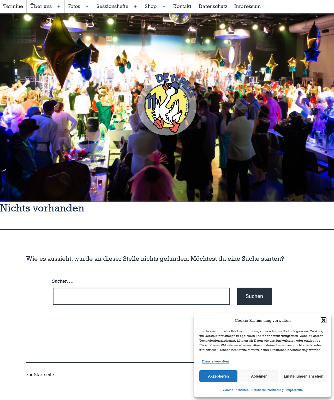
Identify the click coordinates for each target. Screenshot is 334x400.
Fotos (74, 6)
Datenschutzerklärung (267, 390)
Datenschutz (213, 6)
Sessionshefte (112, 6)
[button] (323, 320)
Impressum (294, 390)
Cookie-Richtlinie (236, 390)
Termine (13, 6)
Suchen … (63, 281)
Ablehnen (259, 376)
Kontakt (182, 6)
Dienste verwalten (215, 361)
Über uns (41, 6)
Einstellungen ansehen (303, 376)
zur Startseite (40, 374)
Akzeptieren (218, 376)
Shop (151, 6)
